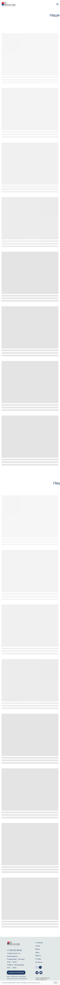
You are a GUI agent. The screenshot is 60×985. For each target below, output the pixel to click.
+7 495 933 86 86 (14, 950)
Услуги (37, 946)
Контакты (38, 962)
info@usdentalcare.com (13, 953)
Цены (37, 952)
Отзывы (38, 959)
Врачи (37, 949)
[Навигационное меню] (57, 4)
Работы (38, 956)
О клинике (39, 943)
